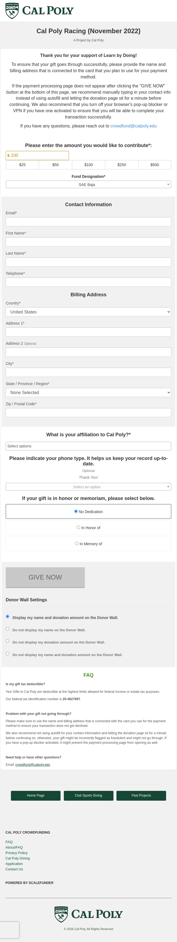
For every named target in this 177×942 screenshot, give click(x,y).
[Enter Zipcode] (88, 412)
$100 (88, 165)
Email (11, 213)
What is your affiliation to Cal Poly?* (88, 434)
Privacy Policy (16, 853)
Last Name (16, 253)
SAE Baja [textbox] (87, 184)
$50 (55, 165)
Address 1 (15, 323)
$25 (22, 165)
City (10, 363)
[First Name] (88, 241)
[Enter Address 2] (88, 352)
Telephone (15, 273)
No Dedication (88, 512)
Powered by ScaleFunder (29, 883)
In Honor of (88, 528)
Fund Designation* (89, 176)
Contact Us (14, 869)
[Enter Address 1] (88, 332)
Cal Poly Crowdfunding (27, 832)
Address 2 (14, 343)
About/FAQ (14, 847)
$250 (122, 165)
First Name (16, 233)
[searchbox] (88, 446)
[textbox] (88, 487)
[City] (88, 372)
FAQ (9, 842)
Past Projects (141, 795)
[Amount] (37, 155)
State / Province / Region (27, 384)
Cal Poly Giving (17, 858)
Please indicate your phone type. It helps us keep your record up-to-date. (88, 461)
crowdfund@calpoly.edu (133, 126)
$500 (155, 165)
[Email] (88, 221)
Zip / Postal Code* (21, 404)
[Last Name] (88, 262)
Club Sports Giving (88, 795)
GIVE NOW (45, 577)
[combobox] (88, 184)
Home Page (35, 795)
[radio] (88, 512)
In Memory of (88, 544)
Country (13, 303)
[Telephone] (88, 282)
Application (14, 864)
